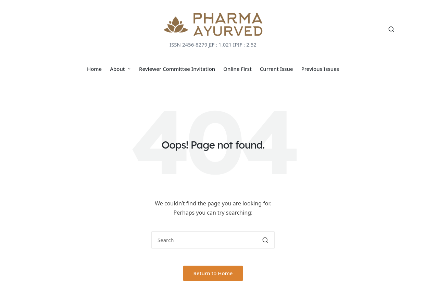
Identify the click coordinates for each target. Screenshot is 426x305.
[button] (265, 240)
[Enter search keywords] (213, 240)
